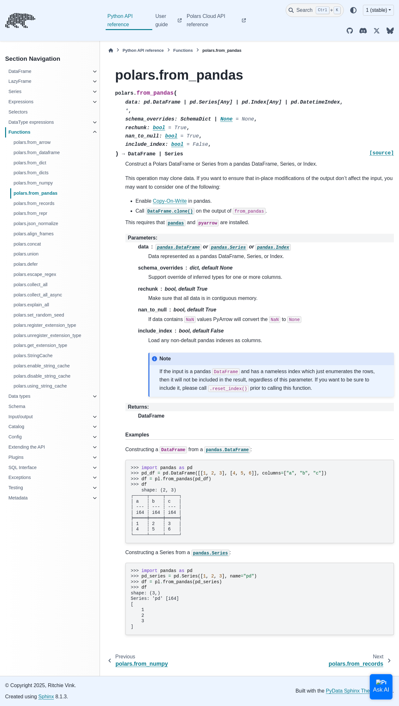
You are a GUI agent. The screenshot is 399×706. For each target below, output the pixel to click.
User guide (161, 20)
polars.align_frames (33, 233)
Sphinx (46, 696)
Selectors (17, 111)
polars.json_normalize (35, 223)
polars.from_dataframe (36, 152)
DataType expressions (31, 122)
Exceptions (19, 477)
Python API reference (120, 20)
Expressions (20, 101)
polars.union (25, 253)
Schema (16, 406)
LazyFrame (19, 81)
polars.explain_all (31, 304)
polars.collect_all (30, 284)
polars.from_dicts (31, 172)
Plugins (15, 457)
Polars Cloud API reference (206, 20)
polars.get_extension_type (40, 345)
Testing (15, 487)
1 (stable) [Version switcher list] (376, 10)
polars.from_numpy (33, 182)
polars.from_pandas (35, 193)
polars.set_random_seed (38, 315)
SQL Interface (22, 467)
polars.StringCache (32, 355)
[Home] (111, 50)
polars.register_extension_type (44, 325)
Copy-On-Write (170, 201)
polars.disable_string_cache (41, 376)
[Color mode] (353, 10)
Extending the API (26, 447)
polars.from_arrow (31, 142)
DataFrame (19, 71)
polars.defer (25, 264)
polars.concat (27, 244)
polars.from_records (33, 203)
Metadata (17, 497)
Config (15, 436)
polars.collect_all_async (37, 294)
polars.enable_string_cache (41, 365)
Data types (19, 396)
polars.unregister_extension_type (47, 335)
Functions (19, 132)
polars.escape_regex (34, 274)
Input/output (20, 416)
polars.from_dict (29, 162)
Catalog (16, 426)
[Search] (315, 10)
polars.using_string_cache (40, 385)
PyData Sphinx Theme (351, 691)
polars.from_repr (30, 213)
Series (14, 91)
